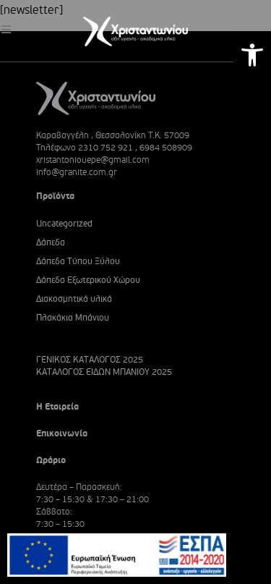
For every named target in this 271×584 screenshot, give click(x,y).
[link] (252, 55)
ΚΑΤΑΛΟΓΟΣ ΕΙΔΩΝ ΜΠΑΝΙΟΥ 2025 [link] (104, 372)
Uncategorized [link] (64, 224)
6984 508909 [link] (165, 148)
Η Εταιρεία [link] (57, 406)
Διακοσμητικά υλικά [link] (74, 299)
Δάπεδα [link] (50, 242)
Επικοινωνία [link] (61, 433)
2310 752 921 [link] (105, 148)
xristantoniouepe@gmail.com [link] (93, 160)
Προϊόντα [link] (55, 196)
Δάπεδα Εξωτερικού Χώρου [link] (88, 280)
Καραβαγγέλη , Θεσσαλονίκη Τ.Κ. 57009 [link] (112, 135)
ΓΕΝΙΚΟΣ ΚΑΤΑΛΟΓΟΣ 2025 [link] (89, 360)
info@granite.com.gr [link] (76, 172)
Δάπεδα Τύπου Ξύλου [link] (78, 261)
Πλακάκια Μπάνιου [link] (72, 318)
